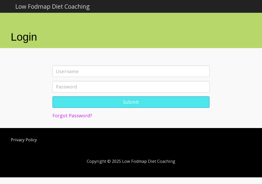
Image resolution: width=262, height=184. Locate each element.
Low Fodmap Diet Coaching (52, 6)
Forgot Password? (72, 115)
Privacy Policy (24, 140)
